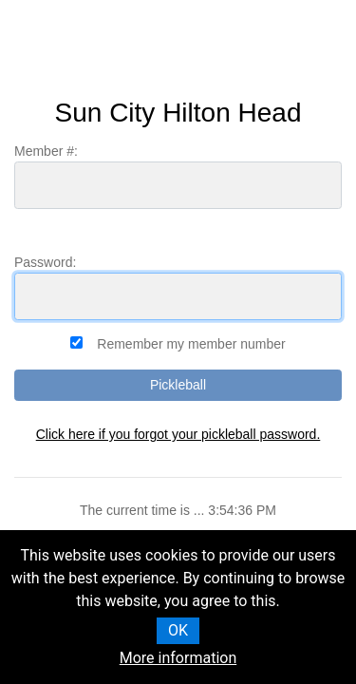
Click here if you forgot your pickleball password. (178, 434)
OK (178, 630)
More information (178, 658)
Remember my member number (191, 344)
